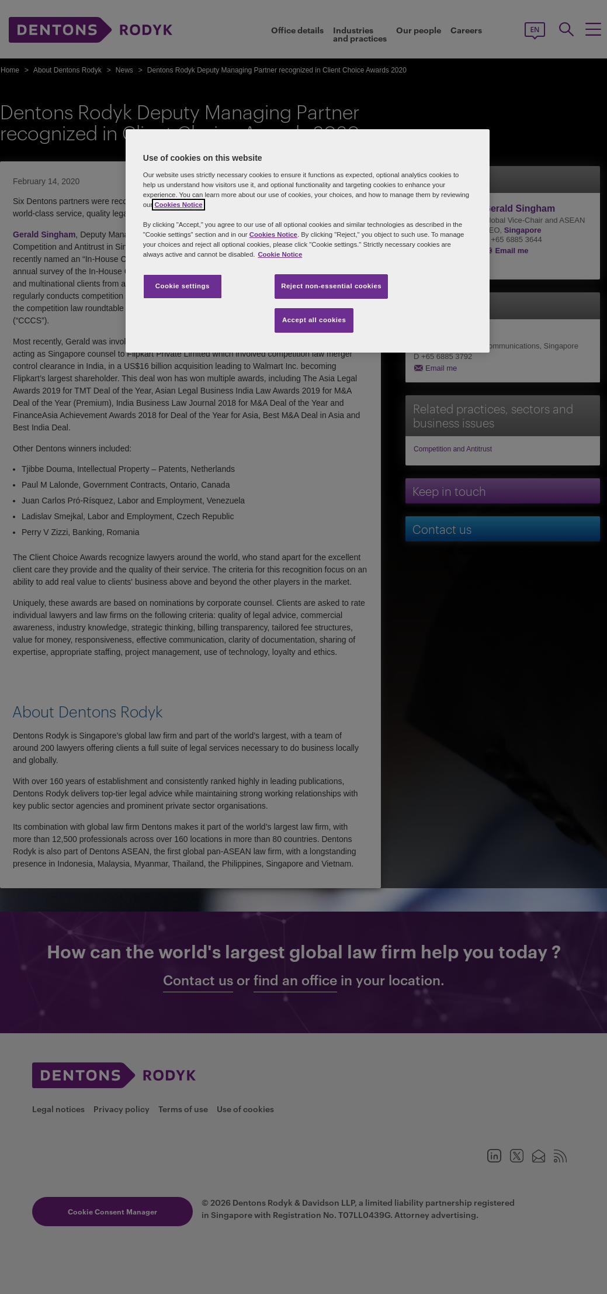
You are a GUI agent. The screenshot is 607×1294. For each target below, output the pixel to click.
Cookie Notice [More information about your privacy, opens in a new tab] (280, 254)
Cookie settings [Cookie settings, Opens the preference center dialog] (182, 285)
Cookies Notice (178, 204)
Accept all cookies (314, 319)
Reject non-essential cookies (331, 285)
